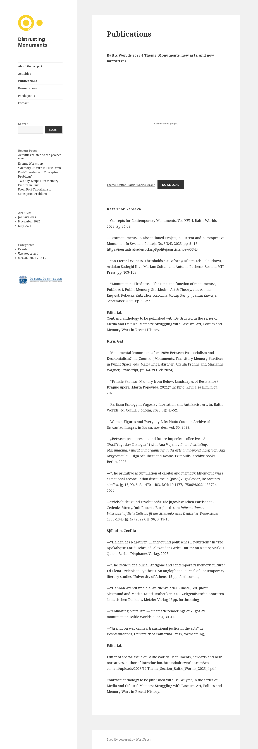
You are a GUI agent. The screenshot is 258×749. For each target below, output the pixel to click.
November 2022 (29, 221)
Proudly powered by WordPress (129, 739)
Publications (27, 81)
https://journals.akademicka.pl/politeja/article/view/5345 (152, 249)
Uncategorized (28, 253)
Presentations (27, 88)
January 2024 (27, 217)
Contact (23, 103)
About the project (30, 66)
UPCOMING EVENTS (32, 258)
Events (22, 249)
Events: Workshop (30, 164)
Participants (26, 96)
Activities (24, 74)
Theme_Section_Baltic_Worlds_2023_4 (131, 185)
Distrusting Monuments (32, 42)
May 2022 (24, 226)
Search (23, 124)
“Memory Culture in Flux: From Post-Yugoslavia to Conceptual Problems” (39, 172)
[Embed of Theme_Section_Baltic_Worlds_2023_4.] (166, 124)
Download (170, 185)
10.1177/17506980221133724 (193, 484)
